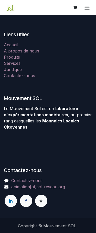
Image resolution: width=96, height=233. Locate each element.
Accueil (11, 44)
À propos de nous (21, 50)
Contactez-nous (19, 75)
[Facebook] (26, 201)
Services (12, 63)
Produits (12, 57)
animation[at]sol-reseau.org (38, 186)
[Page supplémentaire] (41, 201)
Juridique (13, 69)
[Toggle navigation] (87, 7)
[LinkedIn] (11, 201)
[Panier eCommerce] (75, 7)
